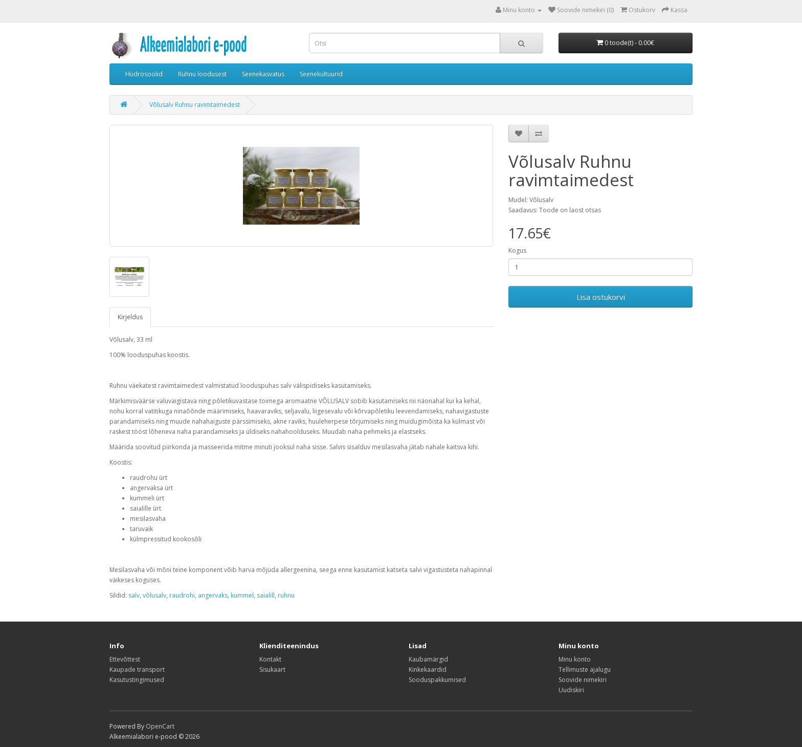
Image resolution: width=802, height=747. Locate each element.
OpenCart (160, 726)
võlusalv (154, 595)
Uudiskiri (571, 690)
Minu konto (575, 659)
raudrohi (182, 595)
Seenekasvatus (263, 74)
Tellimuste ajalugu (585, 669)
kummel (242, 595)
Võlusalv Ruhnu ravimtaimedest (194, 104)
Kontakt (270, 659)
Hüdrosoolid (144, 74)
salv (134, 595)
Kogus (517, 250)
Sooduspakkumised (437, 679)
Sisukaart (272, 669)
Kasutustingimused (136, 679)
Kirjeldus (130, 317)
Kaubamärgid (428, 659)
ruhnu (286, 595)
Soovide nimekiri (583, 679)
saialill (266, 595)
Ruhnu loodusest (202, 74)
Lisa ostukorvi (600, 297)
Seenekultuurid (321, 74)
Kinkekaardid (428, 669)
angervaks (213, 595)
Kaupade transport (137, 669)
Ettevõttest (124, 659)
